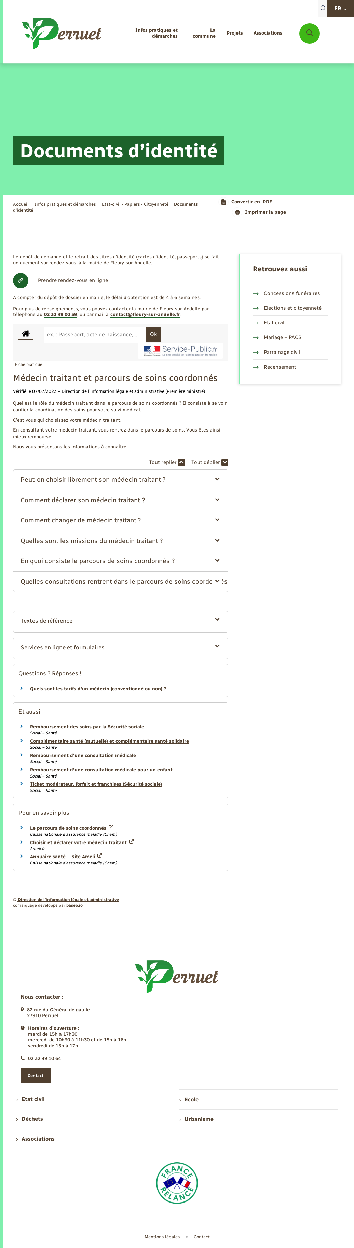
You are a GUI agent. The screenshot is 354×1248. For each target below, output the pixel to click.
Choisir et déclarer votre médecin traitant (82, 843)
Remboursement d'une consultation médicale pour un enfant (101, 770)
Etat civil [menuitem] (30, 1099)
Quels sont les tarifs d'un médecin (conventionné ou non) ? (98, 689)
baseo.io (74, 905)
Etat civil (268, 323)
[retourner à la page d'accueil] (62, 33)
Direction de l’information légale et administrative (68, 899)
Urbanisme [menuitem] (196, 1119)
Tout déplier (209, 462)
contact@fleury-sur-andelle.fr (145, 314)
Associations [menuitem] (35, 1139)
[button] (120, 480)
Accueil (21, 204)
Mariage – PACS (277, 337)
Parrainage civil (276, 352)
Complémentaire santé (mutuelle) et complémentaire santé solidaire (109, 741)
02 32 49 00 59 (60, 314)
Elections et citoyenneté (287, 308)
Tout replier (167, 462)
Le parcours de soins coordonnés (71, 828)
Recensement (274, 367)
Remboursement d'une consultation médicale (83, 755)
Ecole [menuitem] (189, 1099)
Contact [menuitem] (202, 1236)
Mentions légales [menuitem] (162, 1236)
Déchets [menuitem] (29, 1119)
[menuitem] (146, 33)
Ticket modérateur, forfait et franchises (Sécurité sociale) (96, 784)
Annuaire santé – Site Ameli (66, 857)
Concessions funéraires (286, 293)
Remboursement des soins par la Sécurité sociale (87, 727)
